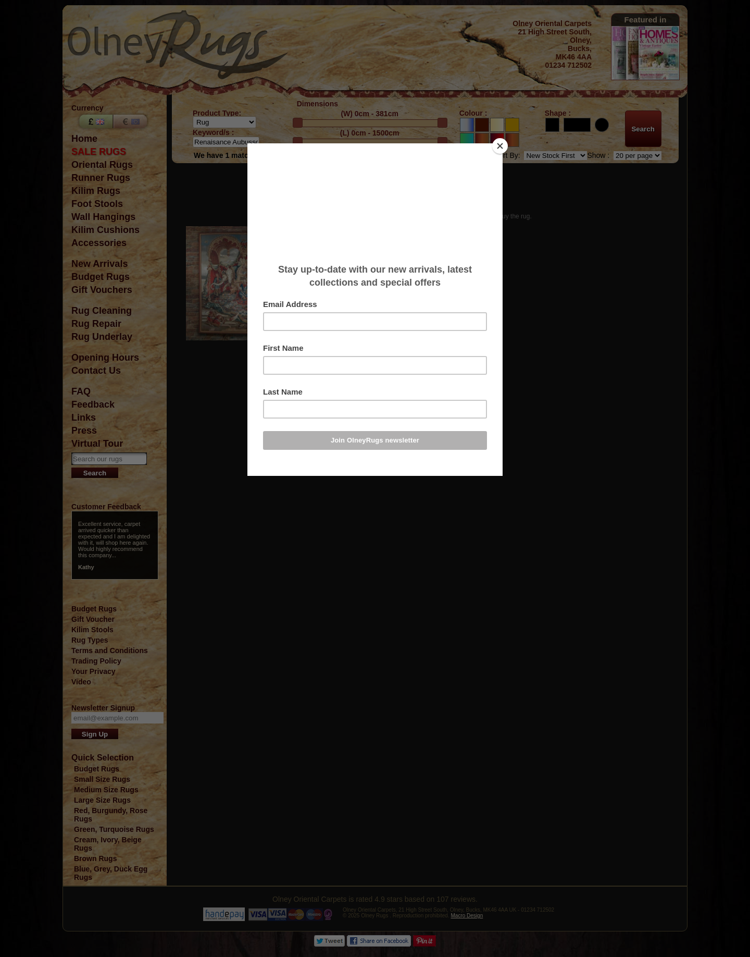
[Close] (500, 146)
